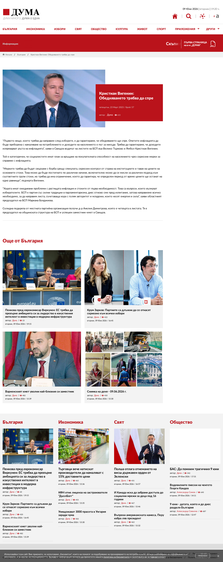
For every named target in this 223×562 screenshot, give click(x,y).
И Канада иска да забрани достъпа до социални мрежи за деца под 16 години (138, 496)
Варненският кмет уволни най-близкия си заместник (39, 391)
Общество (181, 422)
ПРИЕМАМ (202, 556)
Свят (119, 422)
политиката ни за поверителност (149, 557)
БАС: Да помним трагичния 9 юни (194, 469)
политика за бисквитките (116, 557)
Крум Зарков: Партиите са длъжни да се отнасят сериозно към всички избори (27, 507)
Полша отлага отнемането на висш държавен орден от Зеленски (135, 473)
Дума (110, 115)
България (21, 55)
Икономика (70, 422)
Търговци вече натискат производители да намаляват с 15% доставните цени (81, 473)
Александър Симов (186, 492)
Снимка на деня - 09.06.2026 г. (106, 391)
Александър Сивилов (187, 511)
